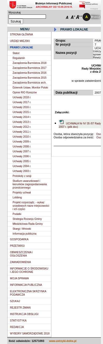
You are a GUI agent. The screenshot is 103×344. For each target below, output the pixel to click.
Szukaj (16, 21)
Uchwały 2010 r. (22, 136)
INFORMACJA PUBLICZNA (26, 284)
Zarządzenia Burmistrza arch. (30, 82)
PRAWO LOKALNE (21, 47)
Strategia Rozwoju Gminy (27, 219)
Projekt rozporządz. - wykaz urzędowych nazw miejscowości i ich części (31, 206)
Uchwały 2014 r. (22, 117)
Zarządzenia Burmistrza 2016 (30, 72)
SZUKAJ (15, 301)
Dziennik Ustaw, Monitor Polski (30, 87)
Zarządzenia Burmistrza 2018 (30, 63)
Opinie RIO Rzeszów (25, 92)
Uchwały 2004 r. (22, 166)
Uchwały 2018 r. (22, 97)
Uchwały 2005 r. (22, 161)
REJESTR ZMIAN (20, 307)
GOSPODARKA (19, 239)
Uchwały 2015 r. (22, 112)
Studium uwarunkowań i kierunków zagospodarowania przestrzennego (30, 184)
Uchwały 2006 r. (22, 156)
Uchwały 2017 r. (22, 102)
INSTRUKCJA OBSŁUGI (24, 314)
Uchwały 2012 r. (22, 126)
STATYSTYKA (18, 320)
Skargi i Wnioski (22, 228)
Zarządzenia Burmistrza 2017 (30, 67)
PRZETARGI (17, 245)
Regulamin (19, 58)
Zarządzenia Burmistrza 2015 (30, 77)
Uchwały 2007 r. (22, 151)
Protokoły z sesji (22, 176)
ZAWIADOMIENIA (20, 262)
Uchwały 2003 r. (22, 171)
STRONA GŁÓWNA (21, 34)
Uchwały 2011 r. (22, 131)
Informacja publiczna (25, 233)
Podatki (17, 214)
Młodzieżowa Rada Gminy (28, 223)
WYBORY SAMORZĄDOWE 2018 (30, 333)
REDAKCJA (17, 327)
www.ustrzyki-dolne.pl (62, 341)
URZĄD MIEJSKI (20, 41)
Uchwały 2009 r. (22, 141)
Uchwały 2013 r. (22, 122)
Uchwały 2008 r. (22, 146)
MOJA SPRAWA (19, 278)
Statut (16, 53)
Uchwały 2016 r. (22, 107)
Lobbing (17, 197)
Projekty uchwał (22, 192)
